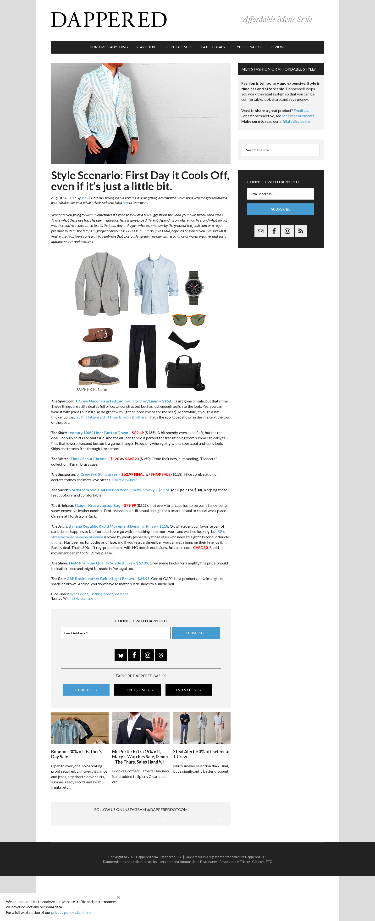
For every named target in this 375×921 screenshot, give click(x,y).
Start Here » (86, 685)
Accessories (79, 589)
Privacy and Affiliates (235, 906)
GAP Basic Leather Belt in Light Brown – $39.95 (107, 573)
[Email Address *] (116, 628)
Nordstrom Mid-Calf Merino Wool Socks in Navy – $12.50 (119, 485)
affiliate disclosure (294, 116)
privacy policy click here (71, 912)
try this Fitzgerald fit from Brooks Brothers (111, 412)
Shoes (108, 589)
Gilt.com (258, 906)
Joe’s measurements (298, 111)
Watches (121, 589)
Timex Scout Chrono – (94, 454)
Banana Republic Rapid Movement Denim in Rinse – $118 (118, 521)
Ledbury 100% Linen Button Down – (106, 427)
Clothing (96, 589)
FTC (269, 906)
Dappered (187, 18)
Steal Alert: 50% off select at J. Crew (201, 748)
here (125, 198)
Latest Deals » (189, 685)
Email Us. (301, 105)
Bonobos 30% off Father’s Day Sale (76, 748)
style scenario (82, 594)
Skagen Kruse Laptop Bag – (105, 500)
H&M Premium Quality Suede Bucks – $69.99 (108, 558)
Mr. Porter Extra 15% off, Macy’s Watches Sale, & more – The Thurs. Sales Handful (141, 751)
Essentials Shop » (138, 685)
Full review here (124, 475)
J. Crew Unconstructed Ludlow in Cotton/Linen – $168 (123, 396)
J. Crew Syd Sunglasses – (105, 469)
